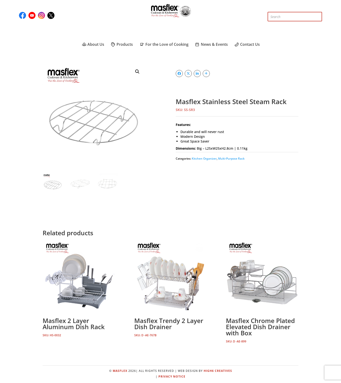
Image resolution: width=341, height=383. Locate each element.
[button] (137, 71)
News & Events (211, 44)
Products (121, 44)
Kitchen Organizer (204, 159)
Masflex (120, 371)
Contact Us (247, 44)
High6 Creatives (218, 371)
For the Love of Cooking (163, 44)
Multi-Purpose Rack (231, 159)
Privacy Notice (171, 376)
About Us (92, 44)
